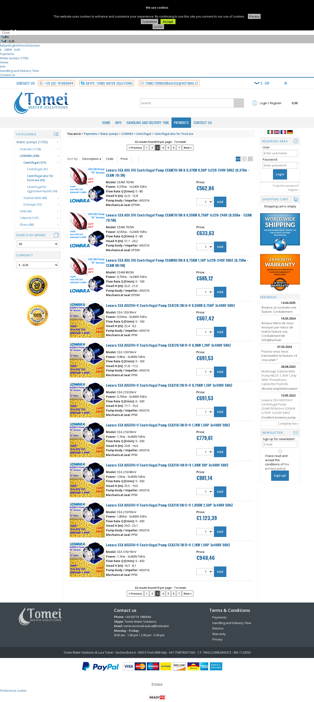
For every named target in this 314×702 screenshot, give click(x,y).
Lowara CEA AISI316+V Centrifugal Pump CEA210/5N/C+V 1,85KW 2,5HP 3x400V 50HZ (169, 504)
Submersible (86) (35, 198)
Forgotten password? (286, 185)
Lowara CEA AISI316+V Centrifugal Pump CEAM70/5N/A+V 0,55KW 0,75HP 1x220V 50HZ (278, 406)
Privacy (254, 16)
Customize (149, 21)
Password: (270, 159)
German (34, 45)
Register (293, 189)
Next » (188, 147)
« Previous (135, 147)
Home (4, 62)
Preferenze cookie (13, 690)
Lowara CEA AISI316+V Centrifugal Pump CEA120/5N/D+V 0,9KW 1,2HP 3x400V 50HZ (168, 345)
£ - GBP (5, 50)
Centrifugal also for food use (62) (40, 178)
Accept (168, 21)
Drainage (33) (32, 204)
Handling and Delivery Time (19, 71)
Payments (7, 54)
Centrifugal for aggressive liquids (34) (42, 189)
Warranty (219, 634)
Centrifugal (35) (37, 169)
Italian (4, 45)
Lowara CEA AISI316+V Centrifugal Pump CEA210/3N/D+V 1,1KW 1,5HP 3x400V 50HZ (168, 424)
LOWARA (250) (29, 156)
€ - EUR (15, 50)
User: (266, 147)
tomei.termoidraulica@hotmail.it (146, 626)
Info (3, 66)
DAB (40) (25, 211)
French (23, 45)
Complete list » (288, 423)
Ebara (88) (27, 225)
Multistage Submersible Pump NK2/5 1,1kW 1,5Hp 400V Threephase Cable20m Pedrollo (279, 377)
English (14, 45)
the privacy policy (277, 466)
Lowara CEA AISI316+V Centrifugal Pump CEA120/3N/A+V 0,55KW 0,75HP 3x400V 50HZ (170, 305)
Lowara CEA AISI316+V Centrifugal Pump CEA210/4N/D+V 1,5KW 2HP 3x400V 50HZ (167, 464)
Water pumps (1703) (14, 58)
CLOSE (158, 27)
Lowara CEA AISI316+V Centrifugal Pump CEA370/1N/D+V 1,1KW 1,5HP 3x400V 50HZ (168, 544)
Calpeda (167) (29, 218)
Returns (218, 628)
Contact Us (7, 75)
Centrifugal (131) (34, 163)
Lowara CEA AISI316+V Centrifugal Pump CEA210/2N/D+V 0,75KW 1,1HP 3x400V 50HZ (169, 385)
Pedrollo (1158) (30, 149)
